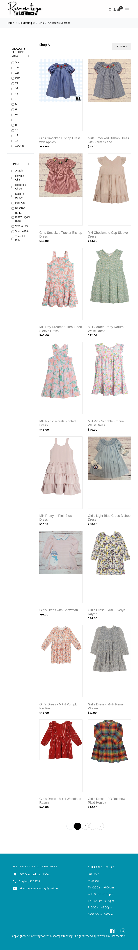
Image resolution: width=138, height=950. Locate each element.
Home (10, 23)
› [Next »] (100, 826)
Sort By (121, 46)
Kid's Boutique (27, 23)
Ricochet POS (118, 936)
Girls (41, 23)
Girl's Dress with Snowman (58, 610)
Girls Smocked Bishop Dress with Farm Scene (108, 140)
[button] (114, 9)
